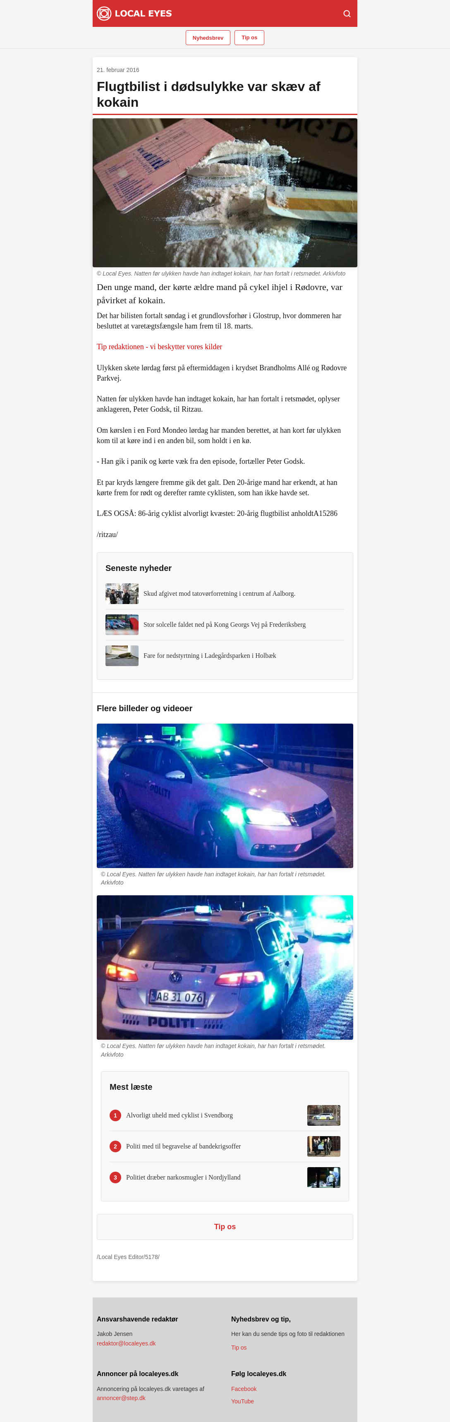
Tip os (249, 37)
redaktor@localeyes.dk (126, 1343)
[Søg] (347, 13)
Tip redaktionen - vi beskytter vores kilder (159, 347)
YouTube (242, 1401)
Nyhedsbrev (208, 38)
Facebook (243, 1389)
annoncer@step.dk (121, 1398)
